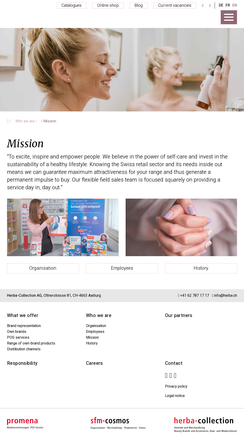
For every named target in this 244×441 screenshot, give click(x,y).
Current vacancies (174, 5)
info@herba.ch (225, 295)
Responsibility (22, 363)
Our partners (178, 315)
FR (228, 5)
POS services (18, 337)
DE (221, 5)
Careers (94, 363)
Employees (122, 268)
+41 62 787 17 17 (194, 295)
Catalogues (72, 5)
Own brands (16, 331)
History (201, 268)
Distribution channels (24, 349)
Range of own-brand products (31, 343)
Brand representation (24, 326)
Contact (174, 363)
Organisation (42, 268)
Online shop (108, 5)
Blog (138, 5)
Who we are (26, 121)
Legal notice (175, 396)
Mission (48, 121)
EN (234, 5)
